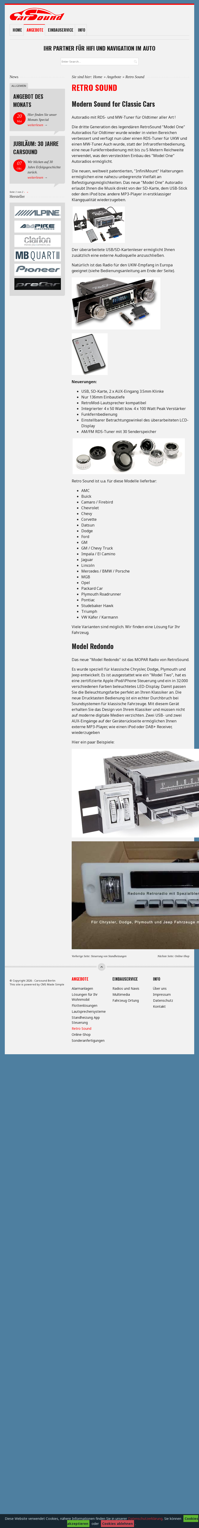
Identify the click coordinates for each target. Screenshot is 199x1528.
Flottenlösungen (84, 1005)
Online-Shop (182, 956)
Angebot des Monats (28, 100)
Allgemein (19, 86)
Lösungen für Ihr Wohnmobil (85, 997)
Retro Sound (81, 1028)
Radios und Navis (125, 988)
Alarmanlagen (82, 988)
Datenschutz (163, 1000)
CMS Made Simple (52, 984)
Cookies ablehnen (117, 1523)
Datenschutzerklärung (145, 1518)
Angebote (35, 30)
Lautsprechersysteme (89, 1011)
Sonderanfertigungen (88, 1040)
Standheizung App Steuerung (86, 1020)
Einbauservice (60, 30)
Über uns (160, 988)
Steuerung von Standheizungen (109, 956)
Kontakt (159, 1006)
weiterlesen (35, 125)
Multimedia (121, 994)
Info (81, 30)
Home (17, 30)
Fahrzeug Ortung (125, 1000)
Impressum (162, 994)
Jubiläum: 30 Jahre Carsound (36, 148)
